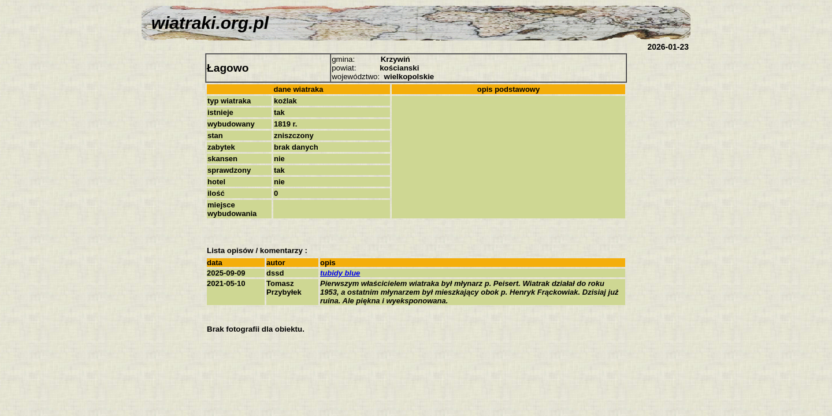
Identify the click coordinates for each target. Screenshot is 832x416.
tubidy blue (340, 273)
